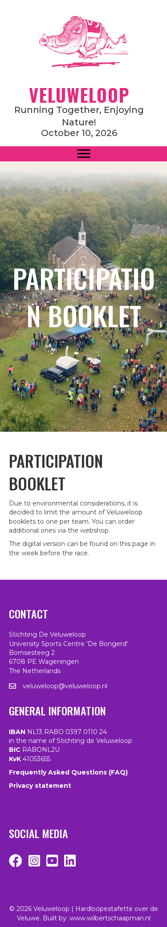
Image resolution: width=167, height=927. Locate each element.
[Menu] (83, 153)
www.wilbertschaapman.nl (110, 918)
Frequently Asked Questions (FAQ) (68, 772)
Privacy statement (40, 786)
